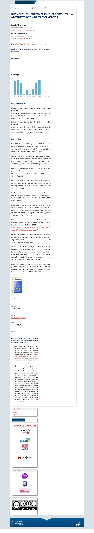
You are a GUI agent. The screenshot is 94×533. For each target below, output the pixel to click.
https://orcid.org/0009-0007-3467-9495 (23, 30)
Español (15, 414)
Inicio (12, 8)
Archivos (19, 8)
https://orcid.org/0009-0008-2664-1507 (23, 38)
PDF (15, 298)
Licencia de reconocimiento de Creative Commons (26, 356)
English (15, 412)
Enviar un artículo (19, 420)
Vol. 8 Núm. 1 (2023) (30, 8)
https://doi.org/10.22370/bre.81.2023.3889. (30, 44)
